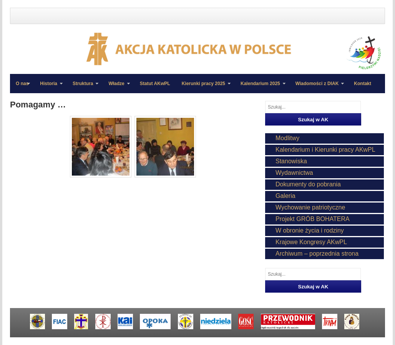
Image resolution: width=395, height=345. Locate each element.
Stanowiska (291, 161)
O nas (22, 83)
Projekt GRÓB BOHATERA (313, 219)
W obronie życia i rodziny (310, 230)
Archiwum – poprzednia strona (317, 253)
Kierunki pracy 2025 (203, 87)
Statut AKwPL (155, 83)
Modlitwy (287, 138)
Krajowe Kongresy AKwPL (311, 242)
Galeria (285, 196)
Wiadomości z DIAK (317, 87)
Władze (116, 87)
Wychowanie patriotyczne (310, 207)
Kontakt (362, 83)
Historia (48, 87)
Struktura (82, 87)
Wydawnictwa (294, 172)
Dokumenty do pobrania (308, 184)
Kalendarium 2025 (260, 87)
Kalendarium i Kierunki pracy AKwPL (325, 149)
